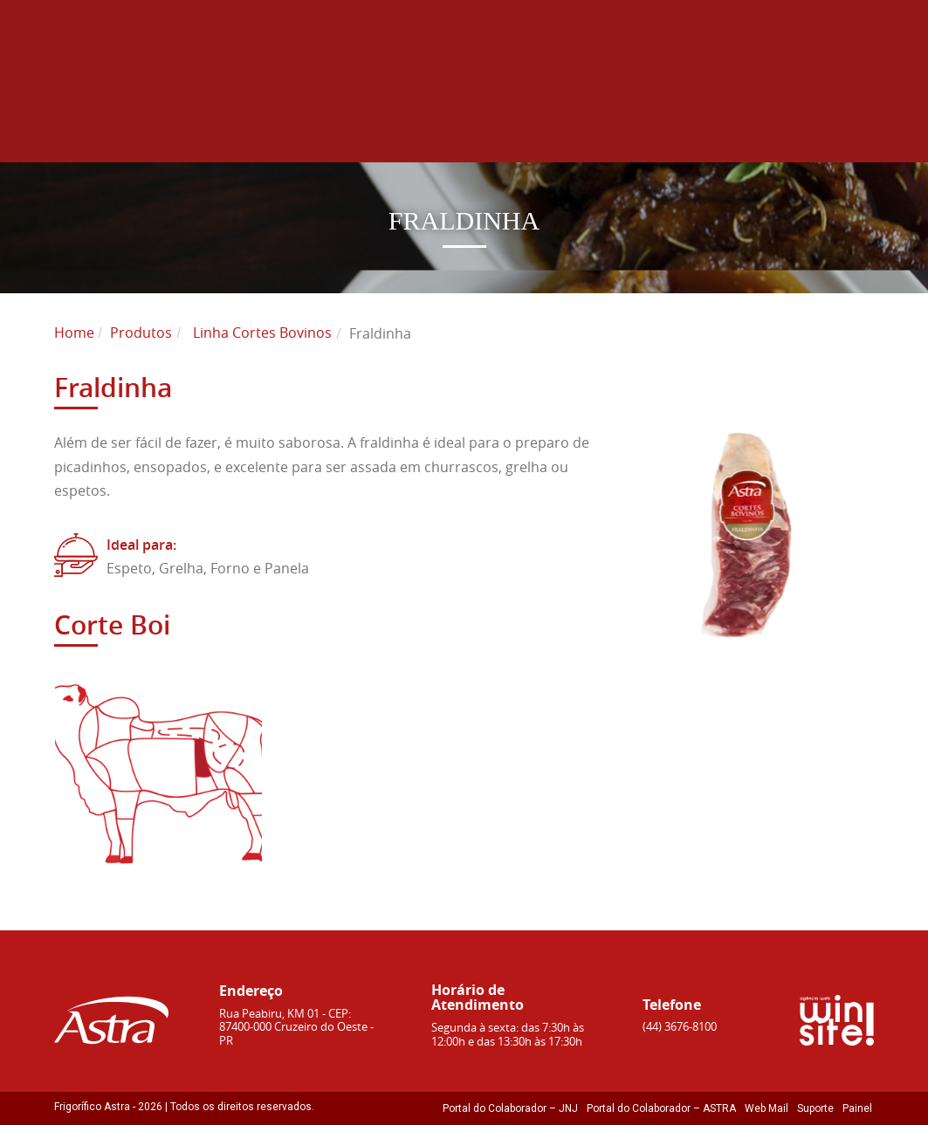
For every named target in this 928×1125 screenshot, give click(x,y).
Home (81, 135)
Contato (846, 135)
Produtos (347, 135)
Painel (857, 1108)
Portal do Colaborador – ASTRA (661, 1108)
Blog (629, 135)
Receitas (728, 135)
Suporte (815, 1108)
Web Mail (766, 1108)
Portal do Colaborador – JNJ (510, 1108)
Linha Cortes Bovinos (262, 332)
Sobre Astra (203, 135)
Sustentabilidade (500, 135)
